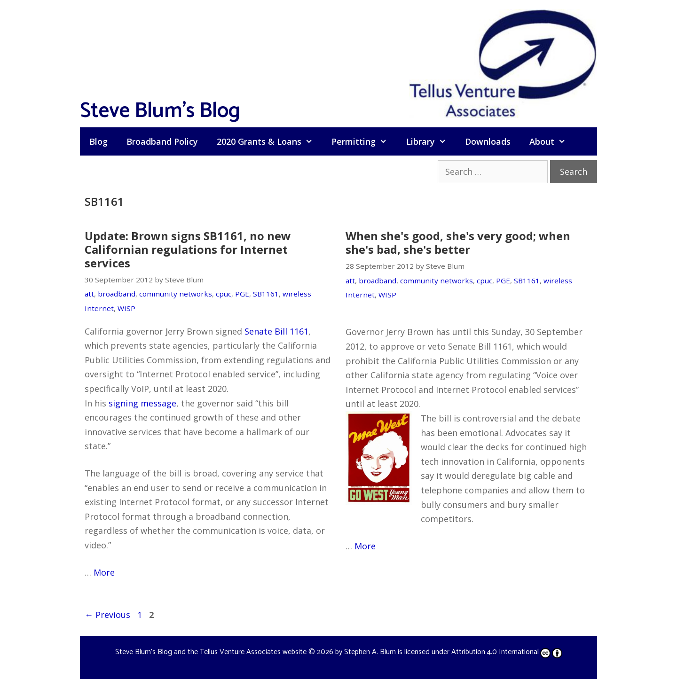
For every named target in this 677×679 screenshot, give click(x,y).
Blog (98, 141)
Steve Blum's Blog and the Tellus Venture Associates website (211, 652)
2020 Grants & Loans (269, 141)
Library (431, 141)
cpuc (223, 293)
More (104, 572)
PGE (242, 293)
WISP (126, 308)
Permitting (363, 141)
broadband (116, 293)
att (89, 293)
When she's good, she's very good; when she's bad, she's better (458, 242)
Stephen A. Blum (370, 652)
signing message (142, 403)
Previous (107, 614)
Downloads (488, 141)
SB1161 (266, 293)
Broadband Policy (162, 141)
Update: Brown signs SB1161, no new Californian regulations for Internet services (188, 249)
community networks (175, 293)
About (552, 141)
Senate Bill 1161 (276, 331)
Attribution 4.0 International (506, 652)
